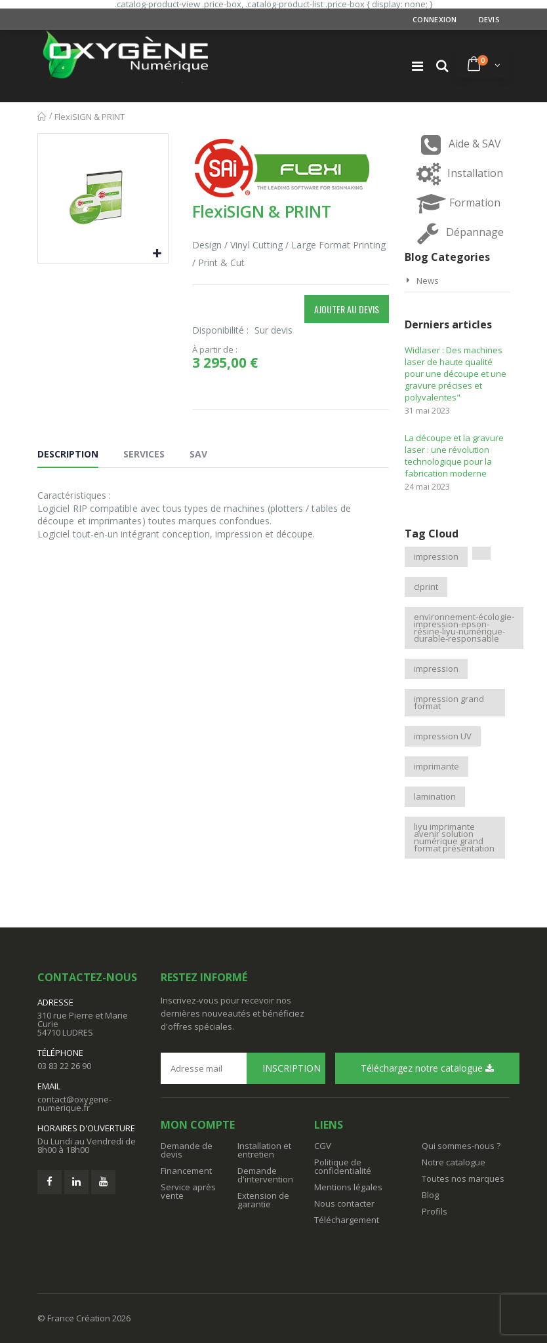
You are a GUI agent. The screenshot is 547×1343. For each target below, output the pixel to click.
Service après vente (188, 1191)
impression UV (443, 736)
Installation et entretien (264, 1150)
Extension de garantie (263, 1200)
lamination (435, 796)
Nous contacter (344, 1203)
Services (144, 454)
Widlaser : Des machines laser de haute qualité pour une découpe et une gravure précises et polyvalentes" (455, 373)
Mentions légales (348, 1187)
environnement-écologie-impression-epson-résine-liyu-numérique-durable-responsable (464, 627)
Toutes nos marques (463, 1178)
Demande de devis (187, 1150)
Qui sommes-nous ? (461, 1146)
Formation (456, 203)
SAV (198, 454)
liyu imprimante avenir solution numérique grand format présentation (454, 837)
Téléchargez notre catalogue (427, 1068)
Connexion (434, 19)
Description (67, 454)
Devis (489, 19)
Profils (434, 1211)
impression (436, 556)
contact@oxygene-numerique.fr (74, 1103)
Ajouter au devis (346, 309)
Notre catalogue (453, 1162)
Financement (186, 1171)
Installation (457, 174)
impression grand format (449, 702)
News (427, 280)
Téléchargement (346, 1220)
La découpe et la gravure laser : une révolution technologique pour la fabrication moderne (454, 455)
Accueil (42, 117)
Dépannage (457, 233)
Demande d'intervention (265, 1175)
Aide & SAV (457, 144)
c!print (426, 587)
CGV (322, 1146)
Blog (430, 1195)
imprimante (436, 766)
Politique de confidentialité (342, 1166)
